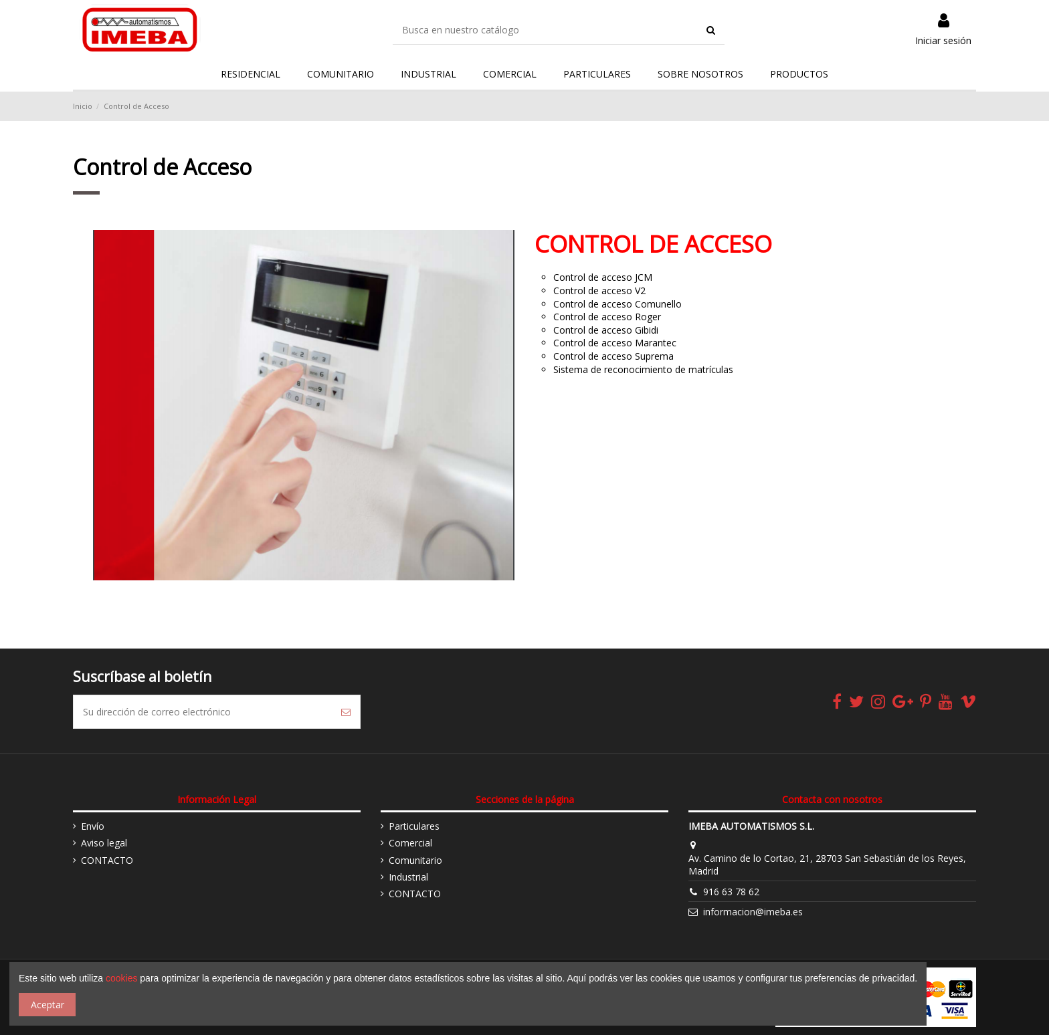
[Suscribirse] (346, 711)
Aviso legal (104, 842)
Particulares (414, 826)
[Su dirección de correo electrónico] (203, 711)
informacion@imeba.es (753, 911)
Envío (92, 826)
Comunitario (415, 860)
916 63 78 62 (731, 891)
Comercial (410, 842)
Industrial (408, 877)
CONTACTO (107, 860)
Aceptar (47, 1004)
